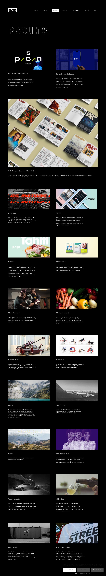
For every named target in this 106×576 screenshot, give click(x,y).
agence (46, 10)
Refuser (83, 569)
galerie (65, 10)
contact (87, 10)
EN (95, 10)
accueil (36, 10)
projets (55, 10)
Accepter (70, 569)
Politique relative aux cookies (82, 573)
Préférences (97, 569)
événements (75, 10)
